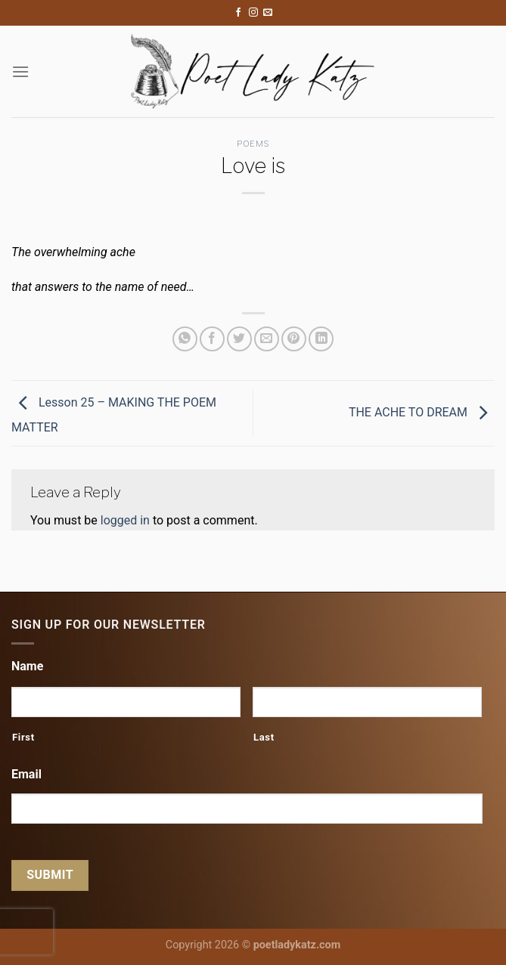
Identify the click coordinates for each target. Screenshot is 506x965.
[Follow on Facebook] (238, 13)
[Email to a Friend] (266, 338)
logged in (125, 520)
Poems (253, 143)
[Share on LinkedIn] (321, 338)
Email (26, 774)
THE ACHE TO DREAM (422, 412)
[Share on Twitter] (239, 338)
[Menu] (20, 71)
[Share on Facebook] (212, 338)
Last (264, 737)
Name (27, 666)
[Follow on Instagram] (253, 13)
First (23, 737)
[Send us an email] (267, 13)
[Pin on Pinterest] (293, 338)
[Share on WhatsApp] (184, 338)
